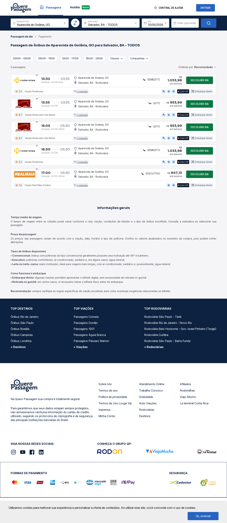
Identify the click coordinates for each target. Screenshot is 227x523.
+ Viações (81, 363)
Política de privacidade (112, 413)
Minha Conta (106, 432)
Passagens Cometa (86, 333)
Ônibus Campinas (22, 351)
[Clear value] (165, 23)
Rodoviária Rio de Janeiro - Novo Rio (168, 339)
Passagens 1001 (84, 345)
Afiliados (185, 400)
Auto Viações (148, 419)
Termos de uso (108, 407)
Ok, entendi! (203, 516)
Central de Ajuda (171, 7)
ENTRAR (206, 7)
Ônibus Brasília (20, 345)
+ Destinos (18, 363)
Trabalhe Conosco (151, 407)
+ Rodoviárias (154, 363)
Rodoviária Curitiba (156, 351)
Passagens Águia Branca (90, 351)
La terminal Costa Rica (194, 419)
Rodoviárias (146, 426)
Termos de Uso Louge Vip (115, 419)
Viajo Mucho (188, 413)
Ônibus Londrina (21, 357)
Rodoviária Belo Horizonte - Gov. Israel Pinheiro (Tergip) (180, 345)
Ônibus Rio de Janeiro (24, 333)
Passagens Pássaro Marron (91, 357)
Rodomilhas (187, 407)
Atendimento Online (151, 400)
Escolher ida (200, 81)
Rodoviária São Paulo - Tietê (162, 333)
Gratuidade (146, 413)
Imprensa (104, 426)
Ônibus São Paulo (22, 339)
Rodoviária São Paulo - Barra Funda (167, 357)
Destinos (144, 432)
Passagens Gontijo (86, 339)
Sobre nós (105, 400)
